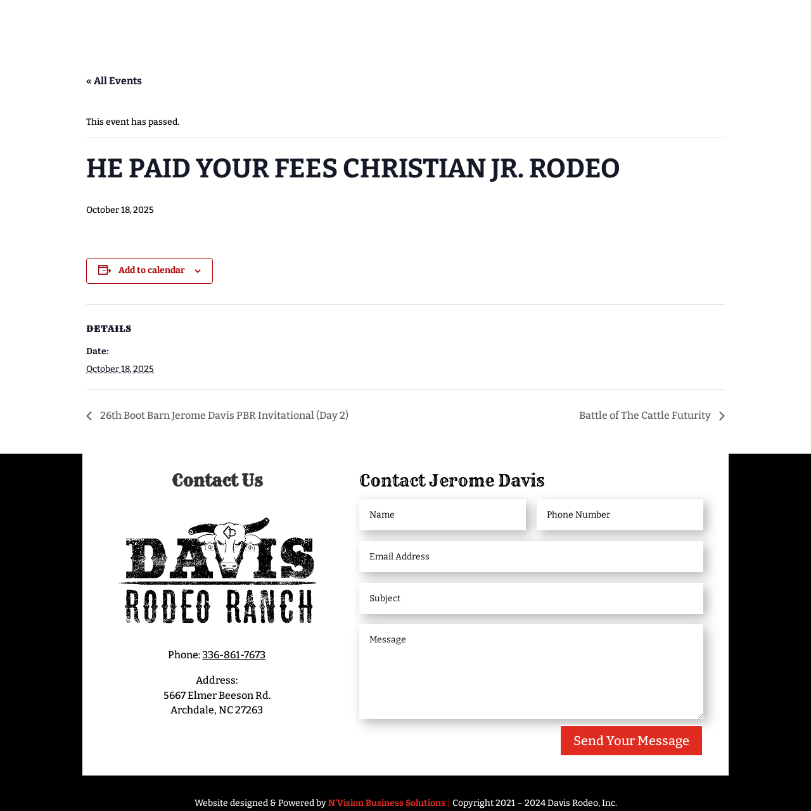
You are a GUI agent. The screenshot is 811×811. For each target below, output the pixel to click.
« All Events (114, 81)
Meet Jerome (170, 23)
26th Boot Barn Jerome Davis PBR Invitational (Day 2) (223, 415)
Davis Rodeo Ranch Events (314, 23)
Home (99, 23)
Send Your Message (631, 740)
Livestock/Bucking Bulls (478, 23)
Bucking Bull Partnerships (652, 23)
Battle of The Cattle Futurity (646, 415)
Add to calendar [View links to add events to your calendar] (151, 270)
